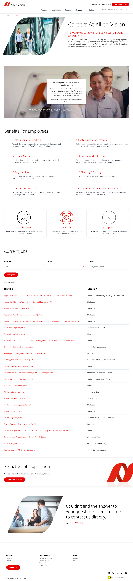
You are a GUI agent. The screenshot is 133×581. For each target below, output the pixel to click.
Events (75, 561)
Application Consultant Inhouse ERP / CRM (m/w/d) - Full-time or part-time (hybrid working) (38, 295)
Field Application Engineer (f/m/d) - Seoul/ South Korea (25, 353)
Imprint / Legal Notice (45, 558)
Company (79, 10)
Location (7, 261)
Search (92, 261)
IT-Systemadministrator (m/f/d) (15, 385)
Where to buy (10, 561)
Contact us (13, 567)
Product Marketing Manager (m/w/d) (18, 398)
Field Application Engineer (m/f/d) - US (18, 360)
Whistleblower (43, 565)
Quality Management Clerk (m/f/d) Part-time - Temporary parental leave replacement (36, 430)
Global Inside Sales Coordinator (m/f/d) (19, 366)
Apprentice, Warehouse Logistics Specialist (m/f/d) (23, 315)
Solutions (91, 10)
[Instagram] (113, 573)
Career (49, 261)
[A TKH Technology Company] (117, 577)
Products (44, 10)
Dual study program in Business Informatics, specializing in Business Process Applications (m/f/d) (41, 321)
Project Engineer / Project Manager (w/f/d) (20, 424)
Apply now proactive (14, 479)
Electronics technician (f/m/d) (15, 334)
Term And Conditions (45, 563)
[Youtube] (126, 573)
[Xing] (122, 573)
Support (68, 10)
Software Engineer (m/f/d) (14, 443)
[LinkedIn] (109, 573)
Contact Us (9, 558)
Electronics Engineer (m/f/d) (14, 328)
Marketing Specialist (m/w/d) (15, 392)
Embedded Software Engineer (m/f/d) (18, 347)
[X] (117, 573)
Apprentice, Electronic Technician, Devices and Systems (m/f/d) (28, 302)
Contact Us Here (76, 523)
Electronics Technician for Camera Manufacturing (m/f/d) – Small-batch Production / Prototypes (40, 340)
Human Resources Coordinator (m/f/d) (18, 379)
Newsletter (76, 558)
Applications (56, 10)
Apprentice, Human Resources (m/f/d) (18, 308)
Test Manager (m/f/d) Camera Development (20, 450)
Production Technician (12, 411)
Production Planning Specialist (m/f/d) (18, 405)
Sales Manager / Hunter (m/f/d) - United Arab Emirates (25, 437)
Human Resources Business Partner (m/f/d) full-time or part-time (28, 373)
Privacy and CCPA (44, 561)
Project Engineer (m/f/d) (13, 418)
